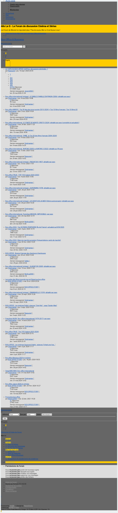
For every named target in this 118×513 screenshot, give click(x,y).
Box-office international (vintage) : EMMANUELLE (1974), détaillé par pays (31, 292)
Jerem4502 (29, 91)
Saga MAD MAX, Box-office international (19, 371)
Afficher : (11, 414)
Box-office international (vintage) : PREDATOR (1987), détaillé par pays (30, 162)
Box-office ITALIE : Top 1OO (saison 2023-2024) (22, 332)
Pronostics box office (12, 397)
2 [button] (5, 55)
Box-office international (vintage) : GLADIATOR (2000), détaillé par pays (30, 266)
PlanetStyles (28, 506)
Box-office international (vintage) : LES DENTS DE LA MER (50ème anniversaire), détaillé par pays (39, 201)
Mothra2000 (29, 222)
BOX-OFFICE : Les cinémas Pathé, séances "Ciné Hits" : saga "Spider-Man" (31, 305)
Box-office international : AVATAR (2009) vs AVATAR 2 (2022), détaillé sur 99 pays (34, 149)
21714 (12, 87)
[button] (5, 57)
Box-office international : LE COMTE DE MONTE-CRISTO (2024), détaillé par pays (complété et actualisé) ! (42, 123)
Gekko (27, 261)
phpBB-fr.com (14, 507)
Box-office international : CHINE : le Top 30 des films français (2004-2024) (31, 136)
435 (11, 85)
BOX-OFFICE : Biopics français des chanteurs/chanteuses (25, 253)
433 (11, 82)
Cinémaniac (12, 98)
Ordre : (44, 414)
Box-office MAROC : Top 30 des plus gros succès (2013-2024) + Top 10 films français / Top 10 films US (41, 109)
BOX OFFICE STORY (15, 281)
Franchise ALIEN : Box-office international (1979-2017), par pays (27, 319)
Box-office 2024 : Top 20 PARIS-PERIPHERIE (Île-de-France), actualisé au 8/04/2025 (34, 227)
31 (11, 401)
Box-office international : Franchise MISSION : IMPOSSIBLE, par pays (29, 214)
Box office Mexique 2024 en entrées (18, 358)
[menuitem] (17, 4)
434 (11, 83)
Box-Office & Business (12, 39)
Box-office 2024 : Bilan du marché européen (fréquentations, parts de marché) (33, 240)
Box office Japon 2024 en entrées (17, 384)
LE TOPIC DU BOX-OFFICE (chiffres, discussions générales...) (26, 69)
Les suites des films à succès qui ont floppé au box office (25, 279)
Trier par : (28, 414)
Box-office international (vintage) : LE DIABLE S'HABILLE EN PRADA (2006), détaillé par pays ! (37, 96)
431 (11, 78)
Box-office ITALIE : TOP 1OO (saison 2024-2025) (22, 175)
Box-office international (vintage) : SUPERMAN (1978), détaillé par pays (30, 188)
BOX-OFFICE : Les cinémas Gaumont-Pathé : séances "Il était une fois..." (30, 345)
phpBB (12, 506)
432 (11, 80)
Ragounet (11, 71)
